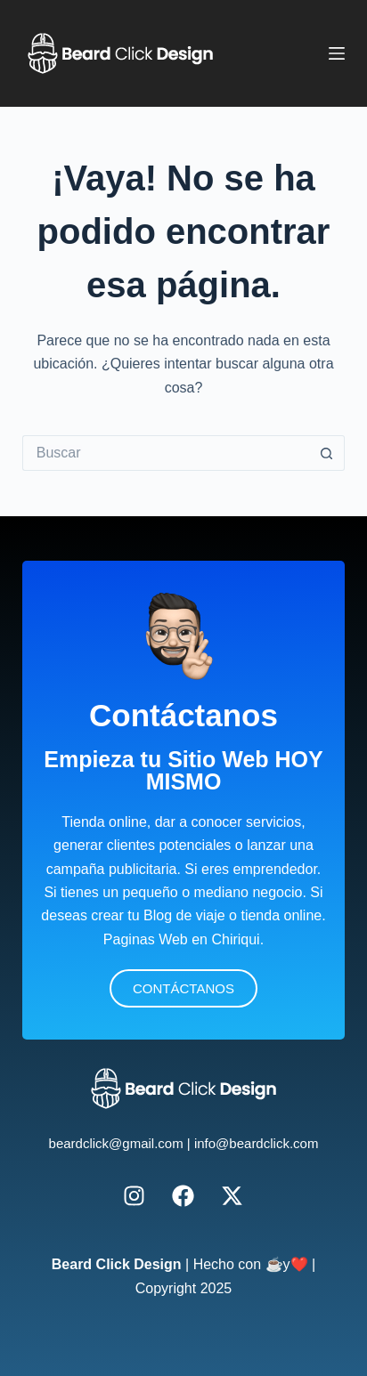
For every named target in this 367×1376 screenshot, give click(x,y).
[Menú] (337, 53)
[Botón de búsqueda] (327, 453)
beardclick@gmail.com (116, 1143)
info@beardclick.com (256, 1143)
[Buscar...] (166, 453)
